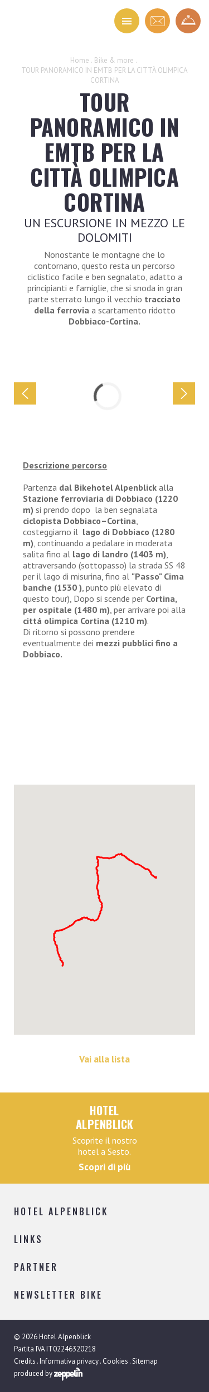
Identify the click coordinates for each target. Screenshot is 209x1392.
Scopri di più (104, 1167)
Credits (25, 1361)
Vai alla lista (104, 1059)
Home (79, 60)
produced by (48, 1374)
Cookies (115, 1361)
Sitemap (145, 1361)
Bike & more (114, 60)
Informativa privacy (69, 1361)
